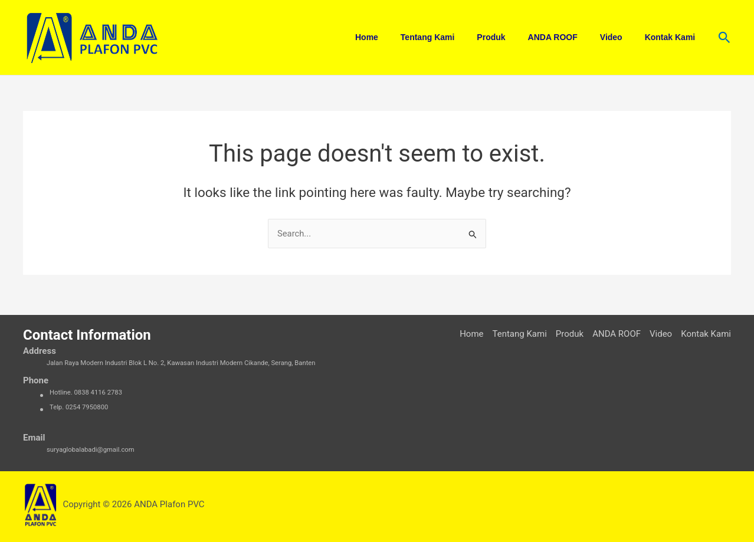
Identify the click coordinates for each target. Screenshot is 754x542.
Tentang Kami (454, 37)
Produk (511, 37)
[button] (724, 38)
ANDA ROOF (567, 37)
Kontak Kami (673, 37)
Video (620, 37)
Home (399, 37)
